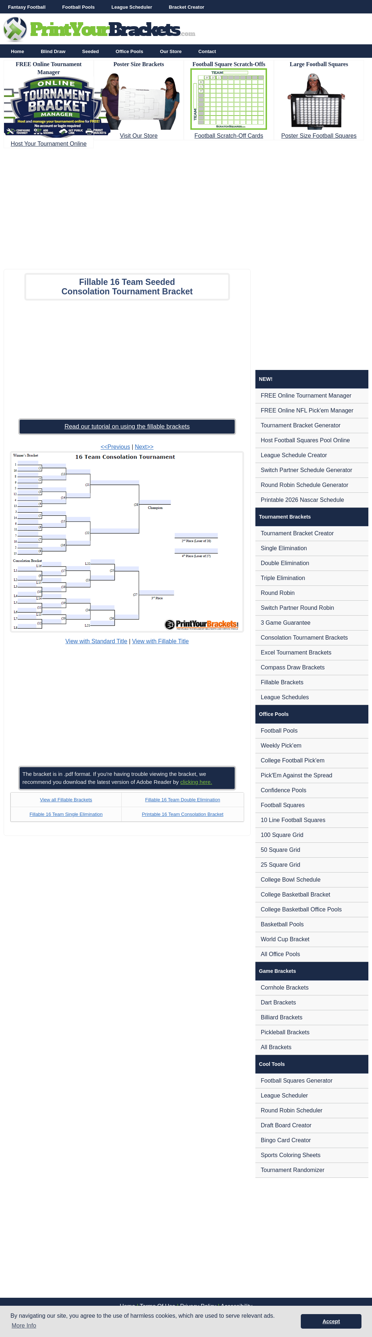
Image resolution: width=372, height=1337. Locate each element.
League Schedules (285, 697)
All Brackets (276, 1047)
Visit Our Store (139, 136)
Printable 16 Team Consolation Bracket (182, 814)
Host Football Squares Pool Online (305, 440)
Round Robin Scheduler (292, 1110)
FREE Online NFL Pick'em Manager (307, 410)
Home (17, 51)
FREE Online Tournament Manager (306, 395)
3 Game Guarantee (286, 623)
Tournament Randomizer (292, 1170)
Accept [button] (331, 1321)
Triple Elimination (283, 578)
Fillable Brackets (282, 682)
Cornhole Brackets (285, 987)
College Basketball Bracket (295, 894)
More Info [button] (24, 1325)
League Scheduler (132, 7)
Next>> (144, 447)
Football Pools (78, 7)
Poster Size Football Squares (318, 136)
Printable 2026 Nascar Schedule (302, 500)
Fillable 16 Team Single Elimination (65, 814)
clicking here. (196, 782)
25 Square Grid (280, 865)
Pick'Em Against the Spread (296, 775)
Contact (207, 51)
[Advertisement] (186, 206)
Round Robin (278, 593)
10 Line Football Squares (293, 820)
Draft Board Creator (286, 1125)
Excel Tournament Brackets (296, 652)
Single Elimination (284, 548)
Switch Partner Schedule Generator (306, 470)
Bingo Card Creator (286, 1140)
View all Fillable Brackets (66, 799)
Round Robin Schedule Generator (304, 485)
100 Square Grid (282, 835)
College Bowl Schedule (291, 880)
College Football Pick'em (293, 760)
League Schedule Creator (294, 455)
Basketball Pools (282, 924)
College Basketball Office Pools (301, 909)
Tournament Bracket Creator (297, 533)
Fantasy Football (26, 7)
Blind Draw (53, 51)
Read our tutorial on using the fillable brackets (127, 426)
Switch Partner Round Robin (297, 608)
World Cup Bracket (285, 939)
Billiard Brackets (282, 1017)
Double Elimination (285, 563)
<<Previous (115, 447)
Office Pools (129, 51)
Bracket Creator (187, 7)
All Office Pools (280, 954)
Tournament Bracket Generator (301, 425)
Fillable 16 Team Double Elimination (182, 799)
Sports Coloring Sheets (291, 1155)
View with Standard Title (96, 641)
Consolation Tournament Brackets (304, 638)
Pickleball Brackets (285, 1032)
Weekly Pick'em (281, 745)
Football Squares (283, 805)
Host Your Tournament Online (49, 144)
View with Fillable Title (160, 641)
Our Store (171, 51)
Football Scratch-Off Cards (228, 136)
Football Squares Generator (296, 1081)
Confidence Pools (283, 790)
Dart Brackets (278, 1002)
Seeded (90, 51)
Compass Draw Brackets (293, 667)
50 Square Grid (280, 850)
